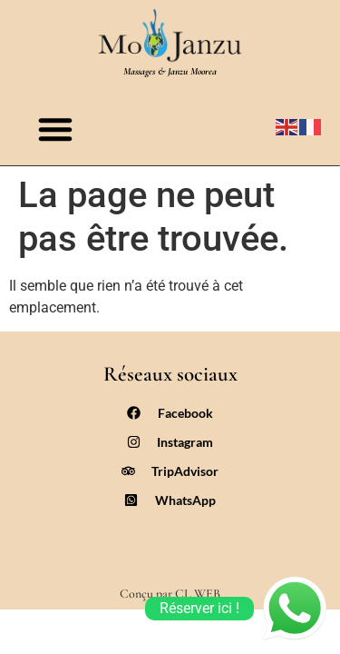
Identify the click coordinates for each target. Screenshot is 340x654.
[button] (55, 129)
